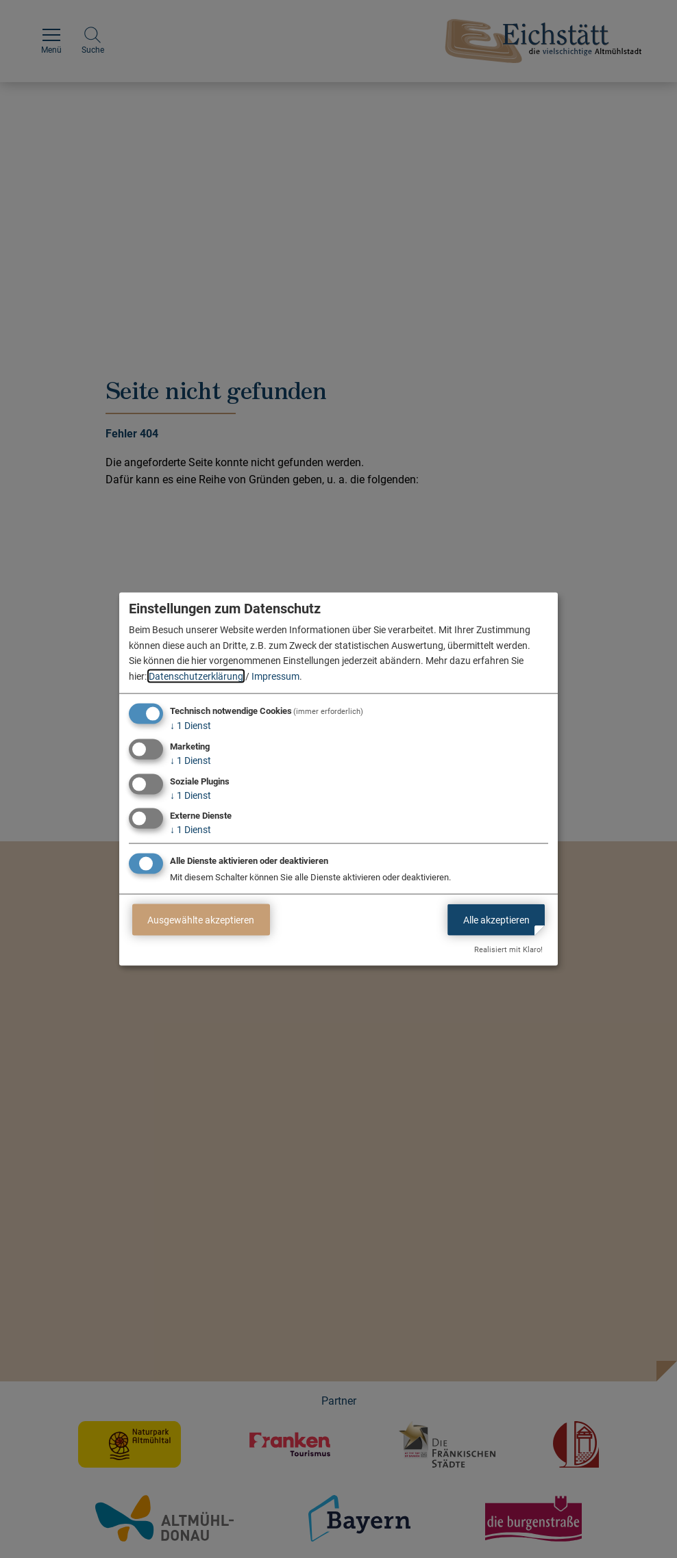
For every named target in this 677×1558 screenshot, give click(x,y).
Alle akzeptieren (496, 919)
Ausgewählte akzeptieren (200, 919)
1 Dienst (190, 725)
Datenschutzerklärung (196, 675)
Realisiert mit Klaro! (508, 949)
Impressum (275, 675)
